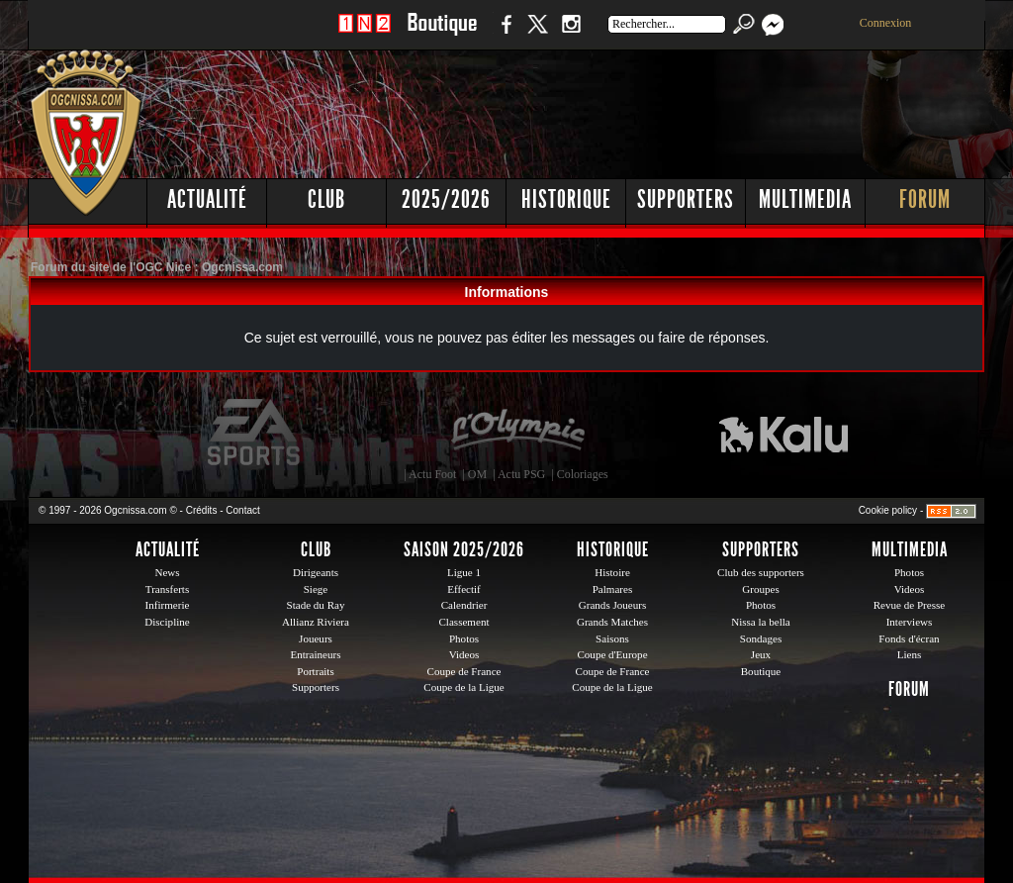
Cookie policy (888, 510)
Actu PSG (521, 474)
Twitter (537, 34)
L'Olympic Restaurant (517, 432)
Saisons (612, 638)
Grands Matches (612, 622)
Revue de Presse (910, 605)
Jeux (761, 654)
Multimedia (805, 199)
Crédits (202, 510)
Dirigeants (315, 572)
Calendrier (464, 605)
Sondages (761, 638)
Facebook (503, 34)
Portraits (315, 671)
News (166, 572)
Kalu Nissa (783, 432)
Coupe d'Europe (612, 654)
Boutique (442, 34)
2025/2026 (446, 199)
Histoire (612, 572)
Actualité (207, 199)
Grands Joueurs (613, 605)
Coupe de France (464, 671)
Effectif (464, 589)
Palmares (613, 589)
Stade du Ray (316, 605)
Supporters (685, 199)
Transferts (167, 589)
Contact (242, 510)
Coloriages (582, 474)
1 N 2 (364, 34)
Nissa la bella (760, 622)
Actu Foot (432, 474)
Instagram (571, 34)
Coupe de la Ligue (463, 687)
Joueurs (315, 638)
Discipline (166, 622)
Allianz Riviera (315, 622)
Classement (463, 622)
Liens (909, 654)
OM (477, 474)
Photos (464, 638)
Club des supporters (760, 572)
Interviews (909, 622)
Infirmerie (167, 605)
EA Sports (255, 432)
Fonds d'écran (908, 638)
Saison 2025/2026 (464, 549)
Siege (316, 589)
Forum (925, 199)
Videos (464, 654)
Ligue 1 (464, 572)
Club (326, 199)
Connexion (886, 23)
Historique (566, 199)
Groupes (760, 589)
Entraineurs (316, 654)
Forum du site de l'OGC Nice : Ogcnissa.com (157, 267)
